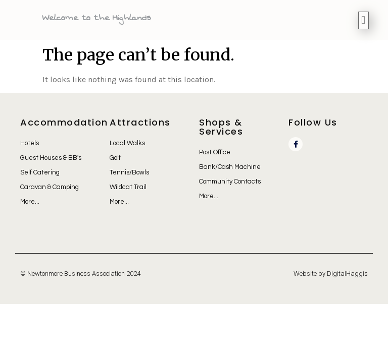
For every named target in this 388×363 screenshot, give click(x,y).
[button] (363, 20)
